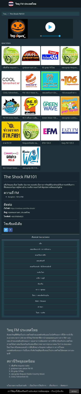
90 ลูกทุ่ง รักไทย (48, 67)
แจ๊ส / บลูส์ (40, 278)
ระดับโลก (40, 272)
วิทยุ (4, 14)
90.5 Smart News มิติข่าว (13, 168)
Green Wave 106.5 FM (51, 118)
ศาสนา (40, 307)
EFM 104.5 (46, 143)
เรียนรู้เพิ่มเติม (57, 391)
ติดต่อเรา (64, 385)
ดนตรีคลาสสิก (40, 255)
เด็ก (40, 243)
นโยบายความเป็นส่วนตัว (17, 385)
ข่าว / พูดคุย (40, 289)
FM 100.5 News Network (33, 92)
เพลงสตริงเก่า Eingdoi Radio (53, 92)
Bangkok (11, 197)
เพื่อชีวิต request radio (12, 67)
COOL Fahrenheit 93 (11, 92)
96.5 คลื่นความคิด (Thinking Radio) (37, 118)
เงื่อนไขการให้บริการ (38, 385)
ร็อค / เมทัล (40, 313)
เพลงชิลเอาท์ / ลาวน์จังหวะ (40, 249)
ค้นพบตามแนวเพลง (40, 237)
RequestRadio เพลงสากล (33, 143)
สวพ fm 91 (7, 143)
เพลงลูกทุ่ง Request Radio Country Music (28, 374)
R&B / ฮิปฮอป (40, 301)
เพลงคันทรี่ (40, 261)
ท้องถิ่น (40, 284)
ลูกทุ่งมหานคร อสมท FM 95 (33, 67)
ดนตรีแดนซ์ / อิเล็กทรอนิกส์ (40, 266)
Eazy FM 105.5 (68, 143)
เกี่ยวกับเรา (53, 385)
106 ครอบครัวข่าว (69, 92)
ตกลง (74, 391)
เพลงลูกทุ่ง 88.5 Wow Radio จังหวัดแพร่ (38, 168)
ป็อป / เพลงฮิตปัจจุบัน (40, 295)
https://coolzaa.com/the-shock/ (22, 208)
